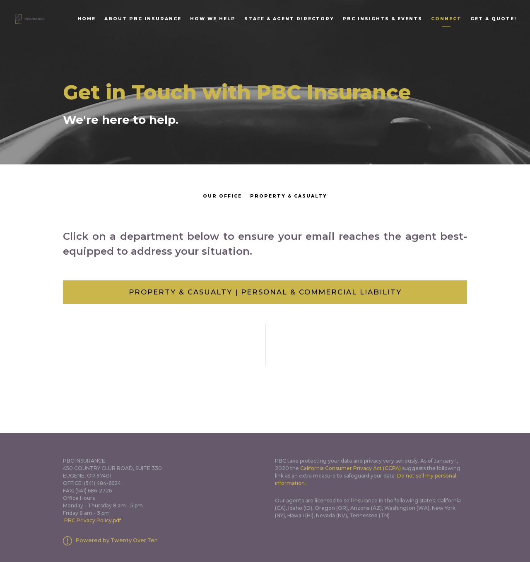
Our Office (222, 196)
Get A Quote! (493, 19)
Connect (446, 19)
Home (86, 19)
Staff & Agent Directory (289, 19)
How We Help (213, 19)
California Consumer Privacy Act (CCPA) (350, 468)
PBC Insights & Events (382, 19)
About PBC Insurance (142, 19)
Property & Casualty (288, 196)
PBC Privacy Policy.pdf (92, 520)
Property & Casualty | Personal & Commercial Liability (265, 292)
